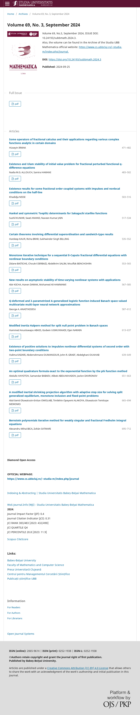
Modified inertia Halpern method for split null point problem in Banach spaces (58, 325)
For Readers (13, 607)
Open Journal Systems (20, 633)
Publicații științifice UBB (21, 578)
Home (10, 14)
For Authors (13, 612)
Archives (23, 14)
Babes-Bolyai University (21, 560)
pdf (16, 103)
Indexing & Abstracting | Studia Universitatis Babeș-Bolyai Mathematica (51, 493)
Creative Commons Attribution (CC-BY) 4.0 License (77, 668)
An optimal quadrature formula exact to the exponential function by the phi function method (68, 371)
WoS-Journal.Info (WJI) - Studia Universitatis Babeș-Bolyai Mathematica (50, 504)
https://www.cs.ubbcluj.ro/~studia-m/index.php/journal (43, 478)
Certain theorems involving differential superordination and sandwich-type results (61, 234)
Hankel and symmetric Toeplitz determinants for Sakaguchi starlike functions (58, 213)
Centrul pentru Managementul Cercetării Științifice (38, 574)
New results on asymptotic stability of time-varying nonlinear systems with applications (64, 280)
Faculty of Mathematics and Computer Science (35, 565)
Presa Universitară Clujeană (24, 569)
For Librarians (14, 618)
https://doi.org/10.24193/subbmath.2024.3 (75, 59)
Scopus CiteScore (17, 539)
